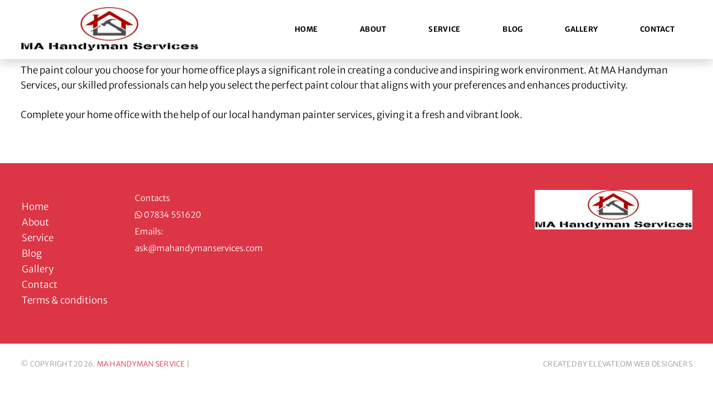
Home (306, 29)
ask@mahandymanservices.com (199, 248)
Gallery (581, 29)
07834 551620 (172, 214)
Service (444, 29)
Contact (657, 29)
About (373, 29)
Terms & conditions (65, 300)
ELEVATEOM (610, 364)
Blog (512, 29)
